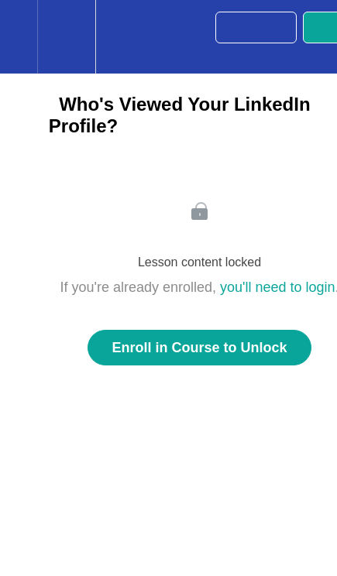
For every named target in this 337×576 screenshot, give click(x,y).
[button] (18, 37)
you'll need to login (277, 287)
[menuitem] (66, 37)
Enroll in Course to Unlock (199, 347)
